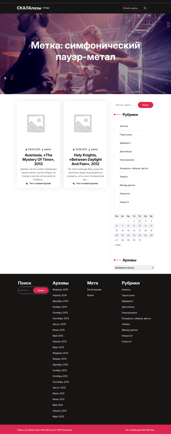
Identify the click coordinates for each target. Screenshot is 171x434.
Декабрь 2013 (82, 360)
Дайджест (126, 146)
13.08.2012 (81, 149)
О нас (46, 7)
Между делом (128, 185)
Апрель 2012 (82, 374)
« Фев (118, 240)
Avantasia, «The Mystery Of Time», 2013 (38, 159)
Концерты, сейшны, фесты (134, 169)
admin (47, 149)
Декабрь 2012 (82, 368)
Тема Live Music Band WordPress (35, 429)
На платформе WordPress (139, 429)
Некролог (125, 193)
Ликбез (124, 177)
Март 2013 (82, 366)
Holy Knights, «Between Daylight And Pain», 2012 (85, 159)
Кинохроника (127, 161)
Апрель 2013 (82, 365)
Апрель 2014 (82, 359)
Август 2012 (82, 371)
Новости (125, 200)
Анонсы (124, 130)
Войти (86, 359)
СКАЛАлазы (29, 7)
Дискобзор (126, 154)
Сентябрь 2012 (82, 370)
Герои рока (126, 138)
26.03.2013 (35, 149)
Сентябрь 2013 (82, 362)
